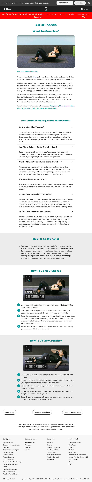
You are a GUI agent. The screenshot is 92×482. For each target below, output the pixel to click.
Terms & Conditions (75, 442)
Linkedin (27, 450)
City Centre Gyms (8, 459)
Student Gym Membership (11, 445)
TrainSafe (6, 447)
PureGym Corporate (53, 447)
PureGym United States (10, 474)
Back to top (9, 412)
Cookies (71, 450)
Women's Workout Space (11, 450)
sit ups (35, 77)
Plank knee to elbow (66, 106)
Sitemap (71, 462)
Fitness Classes (8, 455)
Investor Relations (52, 450)
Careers (49, 445)
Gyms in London (8, 452)
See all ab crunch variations (27, 72)
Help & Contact (30, 442)
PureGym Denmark (9, 471)
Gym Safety (72, 452)
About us (50, 442)
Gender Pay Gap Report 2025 (78, 457)
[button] (46, 127)
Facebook (28, 445)
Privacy (71, 447)
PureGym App (51, 452)
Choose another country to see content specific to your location (25, 3)
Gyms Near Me (8, 442)
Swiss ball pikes (38, 108)
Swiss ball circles (51, 108)
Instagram (28, 447)
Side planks (54, 106)
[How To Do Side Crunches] (46, 358)
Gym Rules (72, 445)
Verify (70, 464)
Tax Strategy (73, 459)
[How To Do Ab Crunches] (46, 288)
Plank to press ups (24, 108)
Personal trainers (8, 457)
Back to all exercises (73, 412)
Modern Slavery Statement (77, 455)
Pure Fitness (51, 459)
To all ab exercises (42, 412)
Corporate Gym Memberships (12, 462)
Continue (80, 3)
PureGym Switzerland (10, 469)
